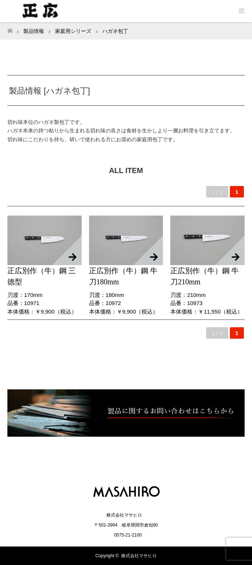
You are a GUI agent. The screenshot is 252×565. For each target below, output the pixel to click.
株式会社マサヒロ (139, 555)
